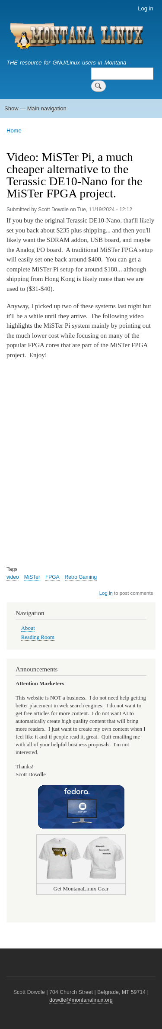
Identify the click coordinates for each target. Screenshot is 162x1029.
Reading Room (37, 637)
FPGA (52, 577)
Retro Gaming (81, 577)
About (28, 628)
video (12, 577)
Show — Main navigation (35, 108)
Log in (145, 8)
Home (14, 130)
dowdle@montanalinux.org (81, 1000)
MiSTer (32, 577)
